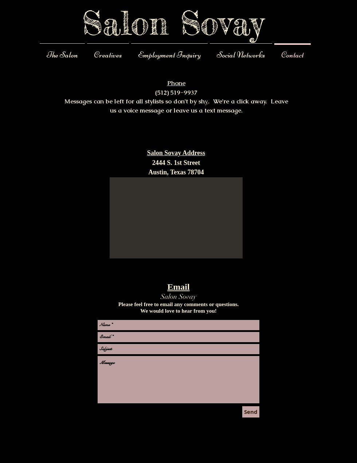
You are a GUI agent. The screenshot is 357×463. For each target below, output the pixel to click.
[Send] (250, 412)
